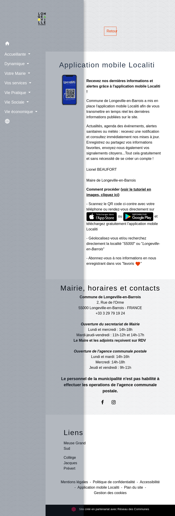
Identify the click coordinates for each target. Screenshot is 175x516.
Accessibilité (150, 482)
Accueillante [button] (14, 54)
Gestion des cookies (110, 493)
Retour (111, 31)
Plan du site (133, 487)
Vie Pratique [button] (14, 92)
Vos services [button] (15, 82)
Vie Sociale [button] (13, 101)
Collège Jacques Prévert (70, 463)
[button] (22, 43)
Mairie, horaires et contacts (110, 288)
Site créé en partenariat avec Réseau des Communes (110, 509)
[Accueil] (22, 19)
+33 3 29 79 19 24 (110, 313)
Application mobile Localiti (98, 487)
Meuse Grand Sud (75, 445)
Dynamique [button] (14, 63)
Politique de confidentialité (114, 482)
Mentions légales (74, 482)
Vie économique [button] (18, 111)
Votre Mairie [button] (14, 73)
